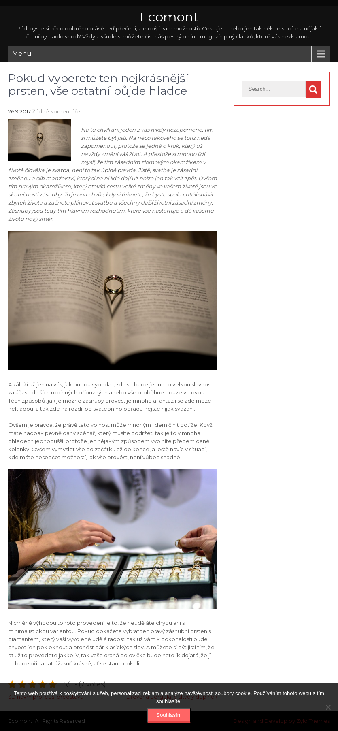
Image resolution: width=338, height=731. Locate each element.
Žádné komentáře (56, 111)
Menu (22, 54)
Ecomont (169, 17)
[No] (328, 707)
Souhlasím (169, 715)
